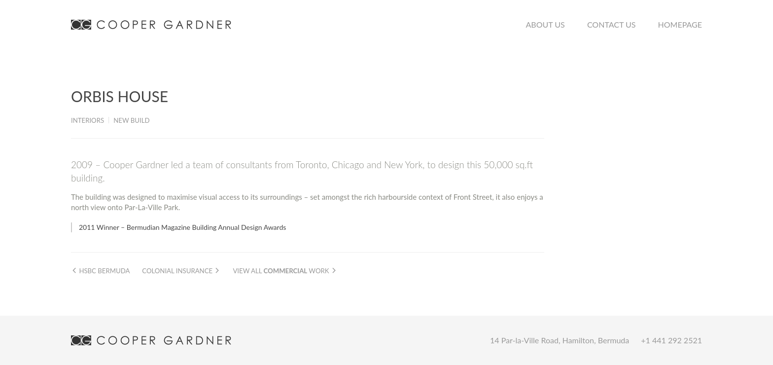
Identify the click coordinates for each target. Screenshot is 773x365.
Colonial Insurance (181, 271)
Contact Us (611, 24)
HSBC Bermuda (100, 271)
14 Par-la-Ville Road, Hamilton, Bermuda (559, 340)
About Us (545, 24)
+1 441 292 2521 (671, 340)
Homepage (680, 24)
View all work (285, 271)
